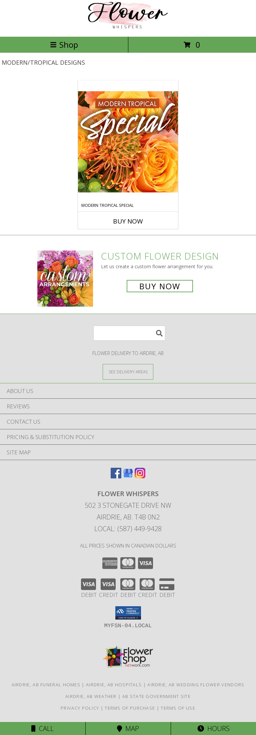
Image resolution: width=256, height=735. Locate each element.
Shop (64, 44)
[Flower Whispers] (128, 27)
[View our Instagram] (140, 476)
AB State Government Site (156, 696)
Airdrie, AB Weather (91, 696)
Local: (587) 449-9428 (128, 528)
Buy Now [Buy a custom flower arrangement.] (159, 286)
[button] (128, 613)
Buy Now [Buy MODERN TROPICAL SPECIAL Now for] (128, 221)
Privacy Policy (80, 708)
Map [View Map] (128, 728)
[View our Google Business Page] (128, 476)
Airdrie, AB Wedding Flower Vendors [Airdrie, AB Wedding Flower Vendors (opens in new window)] (195, 685)
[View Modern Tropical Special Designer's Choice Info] (128, 141)
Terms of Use (178, 708)
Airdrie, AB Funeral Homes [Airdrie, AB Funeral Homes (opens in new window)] (46, 685)
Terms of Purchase (130, 708)
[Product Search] (129, 333)
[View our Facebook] (116, 476)
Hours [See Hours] (213, 728)
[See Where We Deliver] (128, 371)
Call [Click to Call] (42, 728)
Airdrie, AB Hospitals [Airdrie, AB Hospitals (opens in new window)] (114, 685)
